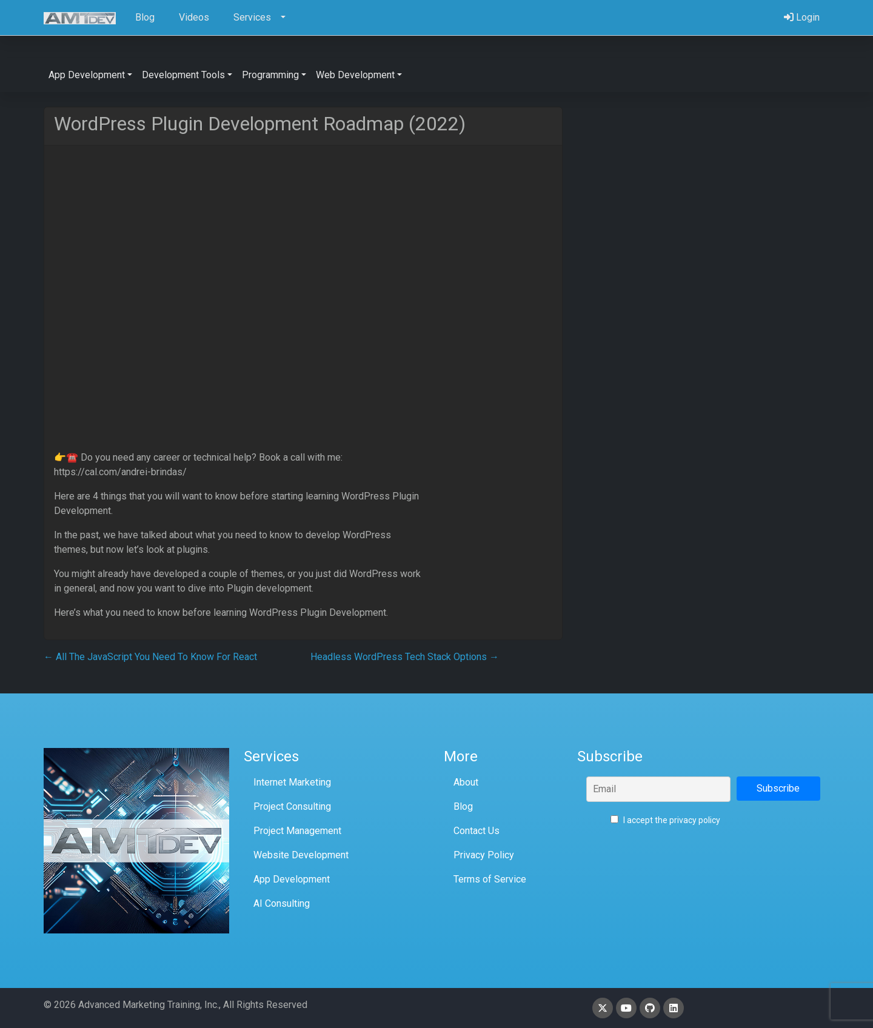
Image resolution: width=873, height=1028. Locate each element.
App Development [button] (86, 75)
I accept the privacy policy (665, 820)
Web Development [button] (355, 75)
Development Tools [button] (183, 75)
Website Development (301, 855)
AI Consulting (281, 903)
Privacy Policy (483, 855)
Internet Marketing (292, 782)
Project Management (297, 830)
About (465, 782)
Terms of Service (489, 879)
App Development (291, 879)
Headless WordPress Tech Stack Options (404, 657)
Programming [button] (270, 75)
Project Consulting (292, 806)
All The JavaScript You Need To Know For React (150, 657)
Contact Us (476, 830)
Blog (463, 806)
